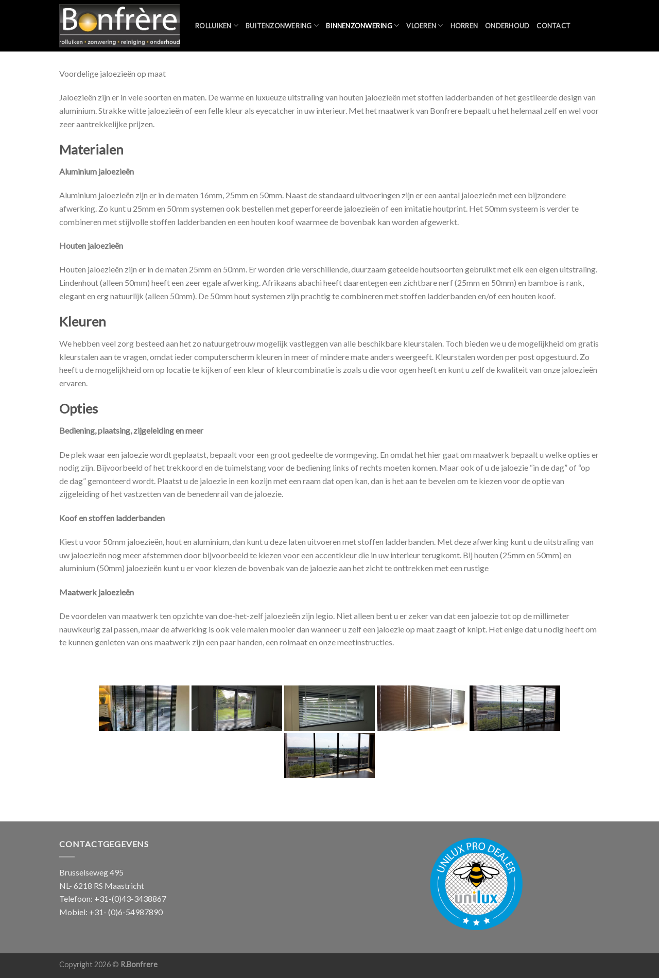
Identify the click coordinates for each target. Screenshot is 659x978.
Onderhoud (507, 26)
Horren (464, 26)
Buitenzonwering (282, 25)
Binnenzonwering (362, 25)
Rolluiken (216, 25)
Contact (553, 26)
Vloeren (424, 25)
